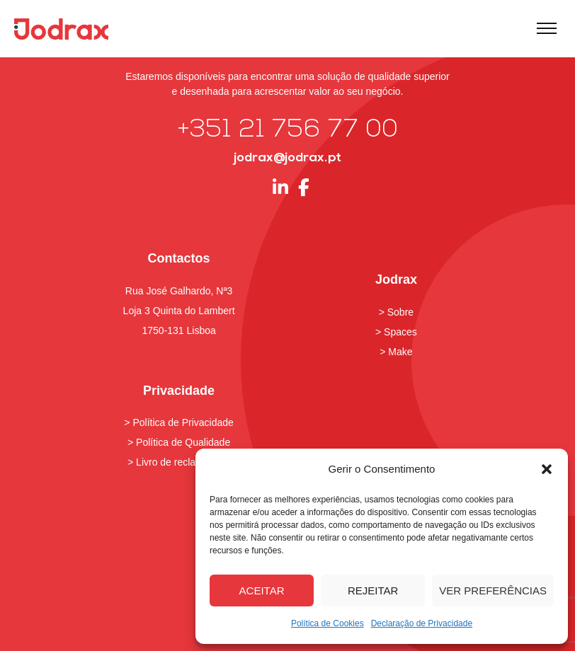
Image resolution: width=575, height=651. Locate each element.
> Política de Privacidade (178, 422)
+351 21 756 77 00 (288, 130)
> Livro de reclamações (178, 462)
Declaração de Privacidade (421, 623)
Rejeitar (373, 590)
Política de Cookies (327, 623)
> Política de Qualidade (178, 442)
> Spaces (396, 332)
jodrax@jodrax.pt (287, 158)
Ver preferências (493, 590)
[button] (547, 469)
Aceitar (262, 590)
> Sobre (396, 312)
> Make (396, 351)
